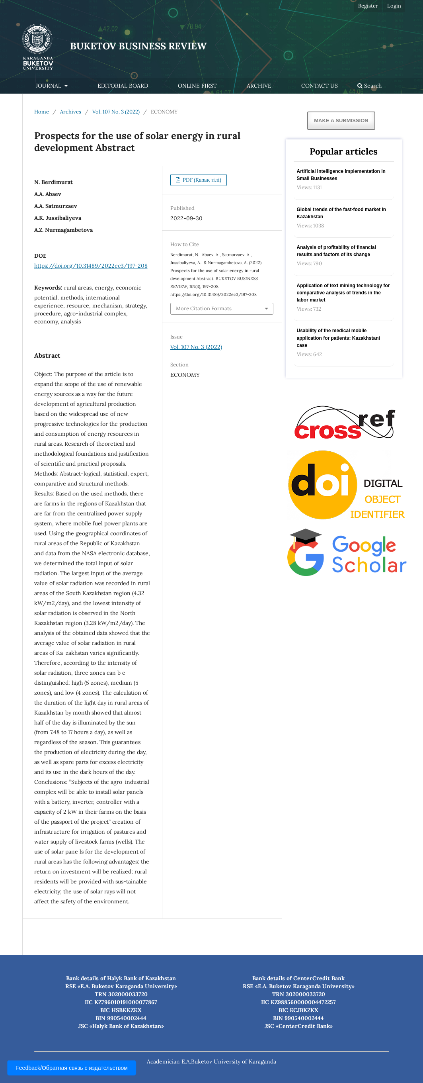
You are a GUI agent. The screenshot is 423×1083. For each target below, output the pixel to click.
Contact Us (319, 85)
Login (394, 5)
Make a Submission (341, 120)
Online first (197, 85)
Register (368, 5)
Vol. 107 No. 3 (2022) (116, 111)
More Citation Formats (204, 308)
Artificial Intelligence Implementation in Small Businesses (341, 174)
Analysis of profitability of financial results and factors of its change (336, 251)
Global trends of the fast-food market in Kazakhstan (341, 213)
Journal (49, 85)
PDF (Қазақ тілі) (201, 179)
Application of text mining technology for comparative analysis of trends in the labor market (343, 293)
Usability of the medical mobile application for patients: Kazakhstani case (338, 338)
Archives (70, 111)
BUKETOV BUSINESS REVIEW (138, 46)
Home (41, 111)
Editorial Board (122, 85)
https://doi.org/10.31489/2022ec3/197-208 (91, 265)
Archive (259, 85)
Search (369, 85)
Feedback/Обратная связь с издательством (71, 1068)
